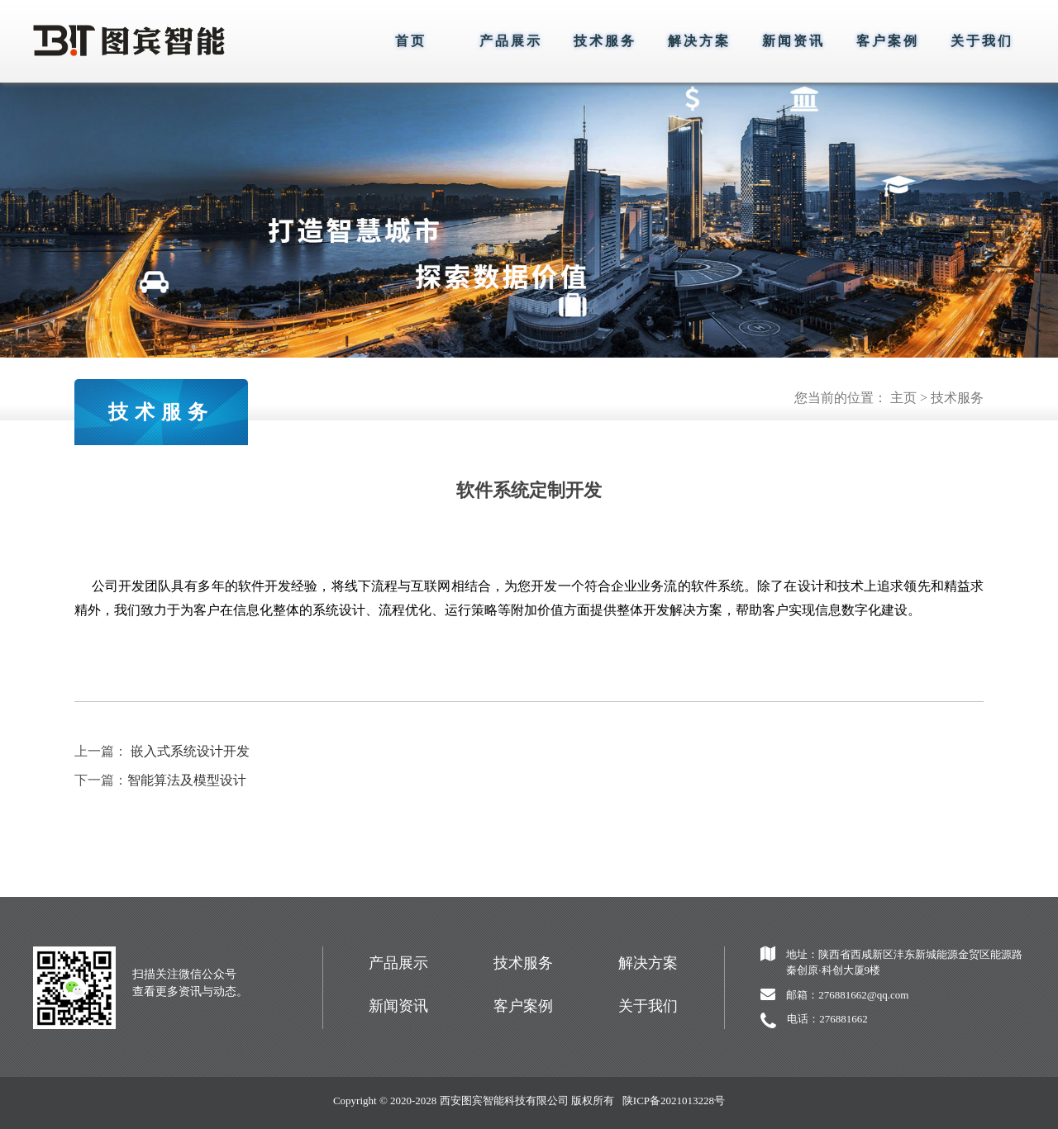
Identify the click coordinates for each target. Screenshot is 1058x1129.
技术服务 (605, 41)
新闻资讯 (793, 41)
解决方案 (699, 41)
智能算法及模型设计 (186, 780)
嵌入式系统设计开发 (190, 751)
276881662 (843, 1019)
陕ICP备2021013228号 (673, 1100)
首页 (411, 41)
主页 (903, 398)
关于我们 (982, 41)
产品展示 (510, 41)
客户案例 (887, 41)
